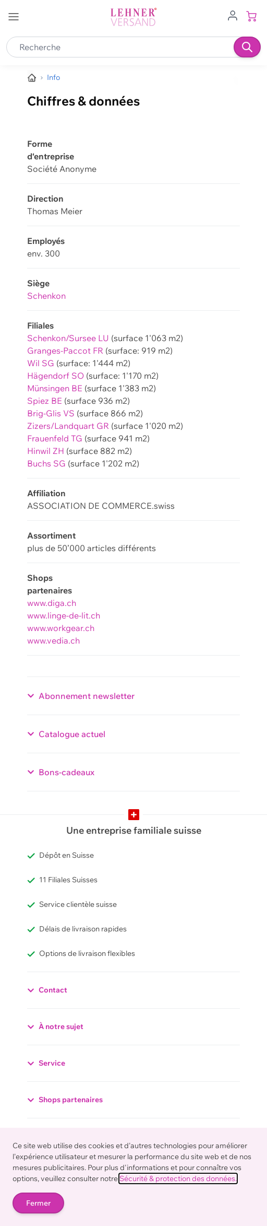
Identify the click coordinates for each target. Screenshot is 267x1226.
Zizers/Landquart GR (68, 426)
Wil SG (40, 363)
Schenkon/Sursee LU (68, 338)
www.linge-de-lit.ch (63, 615)
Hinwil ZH (45, 451)
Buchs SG (46, 463)
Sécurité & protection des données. (178, 1178)
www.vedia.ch (53, 640)
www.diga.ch (51, 603)
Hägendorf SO (55, 375)
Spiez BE (44, 400)
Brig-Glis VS (51, 413)
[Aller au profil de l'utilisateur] (232, 14)
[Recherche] (247, 47)
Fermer (38, 1203)
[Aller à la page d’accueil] (32, 78)
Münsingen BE (54, 388)
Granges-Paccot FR (65, 350)
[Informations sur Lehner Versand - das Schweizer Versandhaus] (53, 77)
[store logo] (133, 17)
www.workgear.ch (60, 628)
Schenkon (46, 295)
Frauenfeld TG (54, 438)
